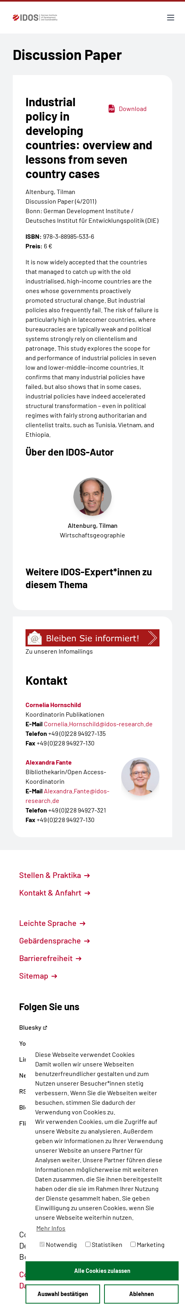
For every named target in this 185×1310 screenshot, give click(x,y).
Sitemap (38, 975)
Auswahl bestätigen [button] (62, 1293)
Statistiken (103, 1244)
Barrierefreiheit (50, 958)
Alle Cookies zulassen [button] (102, 1270)
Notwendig (58, 1244)
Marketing (147, 1244)
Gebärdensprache (54, 940)
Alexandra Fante (49, 762)
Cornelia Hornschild (53, 704)
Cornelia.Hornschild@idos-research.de (98, 723)
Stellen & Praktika (54, 875)
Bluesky (33, 1027)
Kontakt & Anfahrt (54, 892)
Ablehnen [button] (141, 1293)
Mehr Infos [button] (50, 1228)
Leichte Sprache (52, 923)
